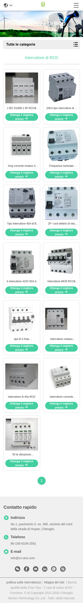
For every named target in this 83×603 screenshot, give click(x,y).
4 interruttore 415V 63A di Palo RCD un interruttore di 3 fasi (22, 281)
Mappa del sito (54, 582)
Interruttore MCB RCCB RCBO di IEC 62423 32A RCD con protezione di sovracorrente (61, 281)
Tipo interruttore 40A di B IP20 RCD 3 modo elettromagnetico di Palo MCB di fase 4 (21, 224)
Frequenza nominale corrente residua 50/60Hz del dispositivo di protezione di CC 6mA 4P (61, 166)
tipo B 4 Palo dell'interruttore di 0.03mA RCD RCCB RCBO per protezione (22, 339)
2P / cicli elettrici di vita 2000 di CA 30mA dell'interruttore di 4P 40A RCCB (61, 224)
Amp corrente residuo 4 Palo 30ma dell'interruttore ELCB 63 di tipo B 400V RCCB (21, 166)
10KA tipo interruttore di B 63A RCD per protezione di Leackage (61, 108)
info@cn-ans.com (23, 558)
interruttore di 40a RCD (21, 396)
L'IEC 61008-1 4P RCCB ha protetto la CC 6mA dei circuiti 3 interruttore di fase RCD (22, 108)
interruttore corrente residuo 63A (61, 397)
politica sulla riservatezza (23, 582)
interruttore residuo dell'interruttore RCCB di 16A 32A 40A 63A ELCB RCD (61, 339)
